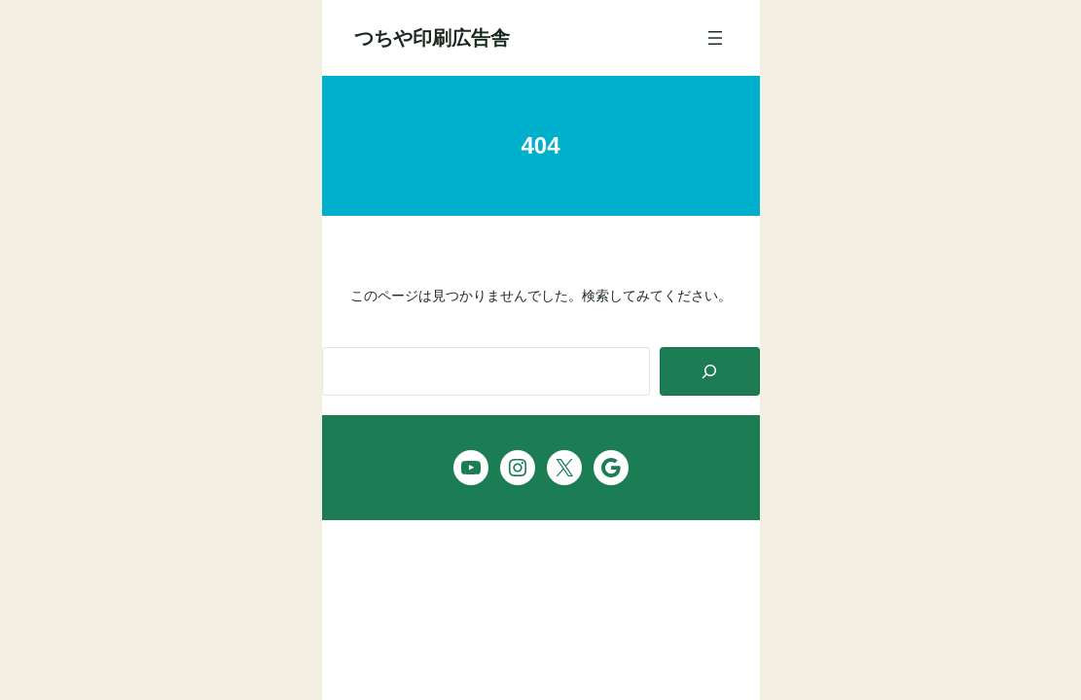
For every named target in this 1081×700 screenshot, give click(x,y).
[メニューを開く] (715, 38)
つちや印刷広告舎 (432, 38)
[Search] (710, 372)
